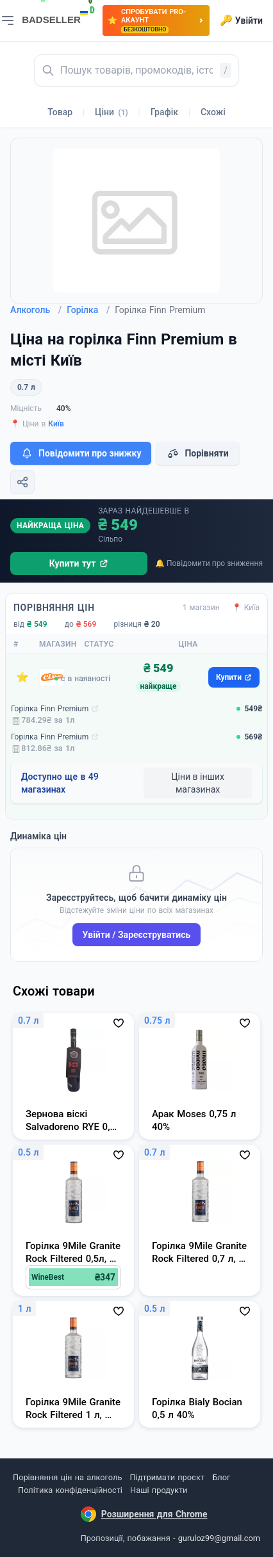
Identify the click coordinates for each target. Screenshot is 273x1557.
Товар (59, 112)
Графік (164, 112)
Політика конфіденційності (70, 1490)
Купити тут (79, 563)
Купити (234, 677)
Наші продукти (158, 1490)
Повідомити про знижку (81, 453)
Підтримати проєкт (167, 1477)
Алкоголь (36, 310)
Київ (56, 423)
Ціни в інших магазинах (197, 783)
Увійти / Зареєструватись (137, 935)
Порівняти (197, 453)
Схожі (213, 112)
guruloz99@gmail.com (219, 1538)
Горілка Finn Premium (49, 708)
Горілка (88, 310)
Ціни (111, 112)
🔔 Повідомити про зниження (209, 563)
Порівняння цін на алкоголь (67, 1477)
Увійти (241, 20)
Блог (221, 1477)
